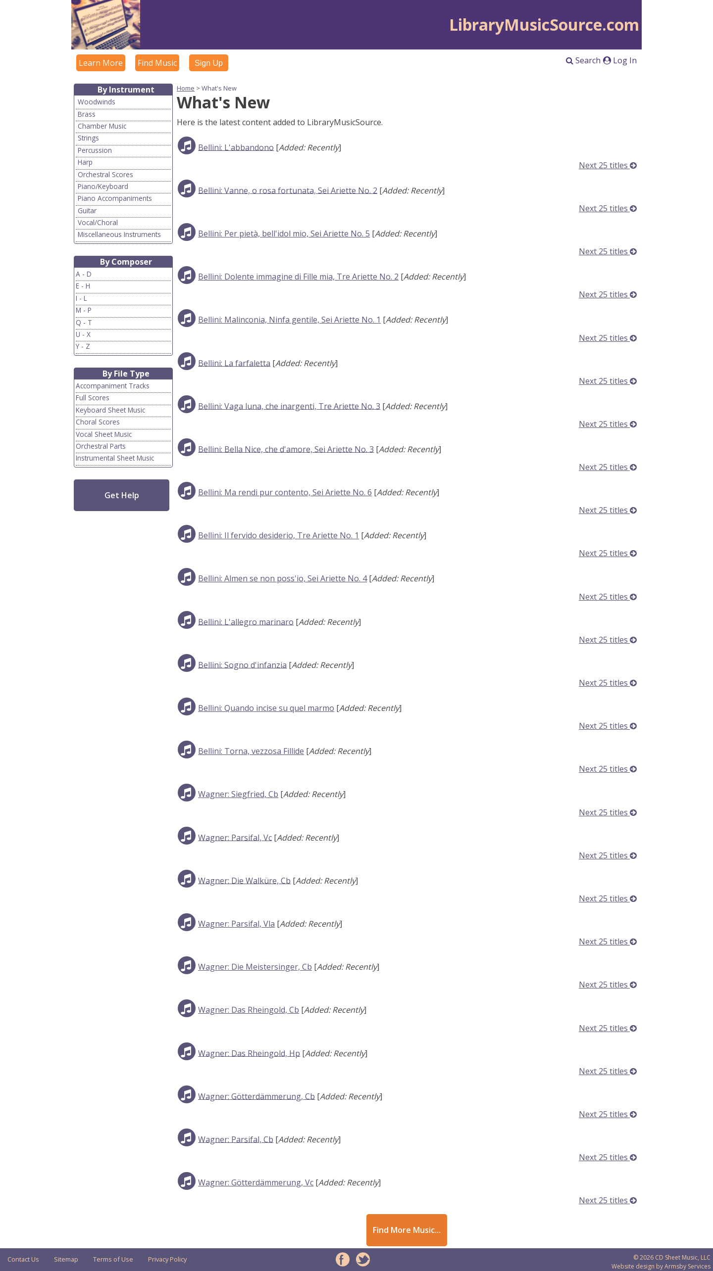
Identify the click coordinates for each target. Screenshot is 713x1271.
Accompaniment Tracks (113, 385)
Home (186, 88)
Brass (87, 114)
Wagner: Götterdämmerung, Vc (255, 1182)
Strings (88, 137)
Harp (85, 162)
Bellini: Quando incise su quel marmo (266, 708)
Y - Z (83, 346)
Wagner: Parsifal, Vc (235, 837)
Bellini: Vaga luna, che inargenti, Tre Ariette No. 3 (289, 405)
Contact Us (23, 1259)
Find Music (157, 62)
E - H (83, 285)
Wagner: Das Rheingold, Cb (248, 1009)
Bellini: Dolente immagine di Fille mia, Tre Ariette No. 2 (298, 276)
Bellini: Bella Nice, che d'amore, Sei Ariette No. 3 (286, 448)
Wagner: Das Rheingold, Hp (249, 1052)
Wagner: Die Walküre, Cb (244, 880)
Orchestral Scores (105, 174)
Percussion (95, 150)
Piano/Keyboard (103, 186)
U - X (83, 334)
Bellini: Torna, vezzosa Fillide (251, 751)
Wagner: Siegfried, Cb (238, 794)
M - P (84, 310)
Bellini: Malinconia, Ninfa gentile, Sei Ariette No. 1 (289, 319)
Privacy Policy (167, 1259)
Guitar (87, 210)
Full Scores (92, 397)
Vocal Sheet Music (104, 434)
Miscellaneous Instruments (119, 234)
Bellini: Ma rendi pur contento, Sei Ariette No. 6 (285, 492)
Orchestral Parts (101, 446)
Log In (620, 60)
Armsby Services (687, 1266)
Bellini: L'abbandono (236, 146)
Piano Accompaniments (115, 198)
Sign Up (209, 63)
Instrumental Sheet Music (115, 458)
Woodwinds (96, 101)
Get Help (121, 495)
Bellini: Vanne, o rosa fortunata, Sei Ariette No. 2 (287, 190)
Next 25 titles (608, 165)
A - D (84, 274)
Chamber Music (102, 126)
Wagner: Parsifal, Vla (236, 923)
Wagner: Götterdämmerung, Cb (256, 1095)
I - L (81, 298)
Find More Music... (407, 1229)
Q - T (84, 322)
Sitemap (66, 1259)
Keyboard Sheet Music (110, 410)
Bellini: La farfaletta (234, 362)
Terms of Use (113, 1259)
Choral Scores (98, 421)
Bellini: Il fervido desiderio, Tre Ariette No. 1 (278, 535)
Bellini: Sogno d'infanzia (242, 664)
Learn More (101, 62)
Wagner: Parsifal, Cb (235, 1138)
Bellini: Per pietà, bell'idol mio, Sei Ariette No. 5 (284, 233)
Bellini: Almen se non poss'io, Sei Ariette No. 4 (282, 578)
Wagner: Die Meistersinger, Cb (255, 966)
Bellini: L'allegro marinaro (246, 621)
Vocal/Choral (98, 222)
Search (583, 60)
